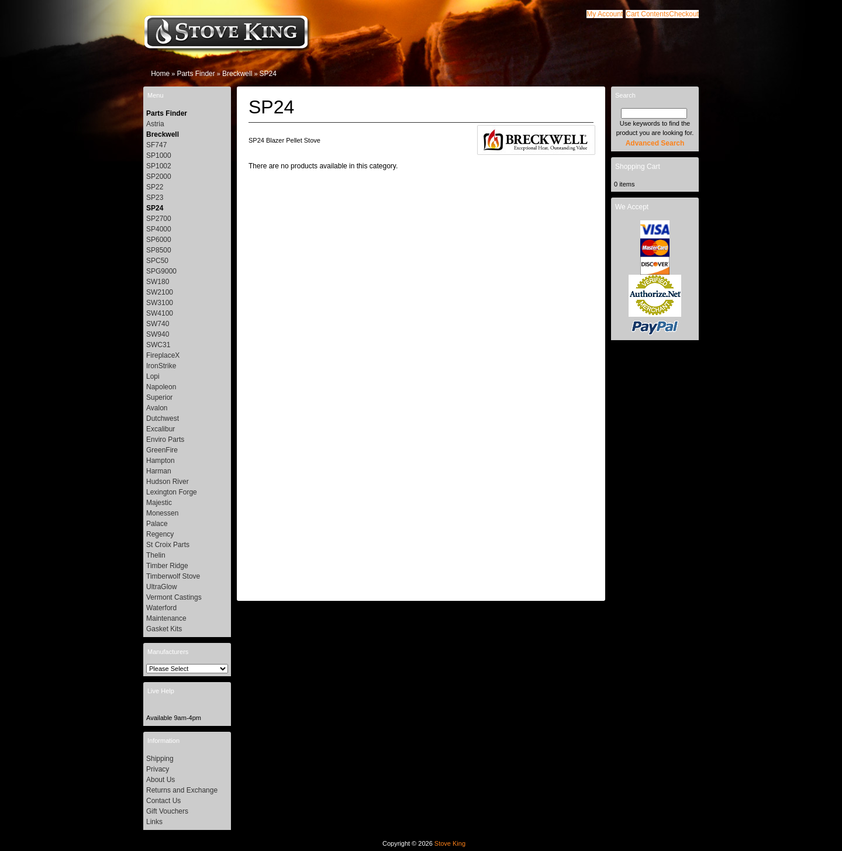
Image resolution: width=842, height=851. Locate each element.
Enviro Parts (165, 439)
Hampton (160, 460)
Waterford (161, 608)
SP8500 (158, 250)
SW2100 (159, 292)
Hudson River (167, 482)
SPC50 (157, 261)
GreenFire (162, 450)
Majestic (159, 503)
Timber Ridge (167, 566)
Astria (155, 124)
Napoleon (161, 387)
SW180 (157, 282)
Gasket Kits (164, 629)
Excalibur (160, 429)
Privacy (157, 769)
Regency (160, 534)
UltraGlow (161, 587)
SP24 (268, 74)
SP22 (154, 187)
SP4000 (158, 229)
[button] (647, 14)
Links (154, 822)
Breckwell (237, 74)
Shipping (160, 759)
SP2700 (158, 219)
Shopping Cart (637, 166)
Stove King (449, 843)
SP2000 (158, 176)
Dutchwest (162, 418)
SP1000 (158, 155)
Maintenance (166, 618)
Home (160, 74)
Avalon (156, 408)
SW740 (157, 324)
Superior (159, 397)
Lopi (153, 376)
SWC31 (158, 345)
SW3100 (159, 303)
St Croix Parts (167, 545)
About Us (160, 780)
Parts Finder (196, 74)
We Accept (631, 207)
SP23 (154, 197)
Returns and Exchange (182, 790)
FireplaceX (163, 355)
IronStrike (161, 366)
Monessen (162, 513)
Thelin (155, 555)
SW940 (157, 334)
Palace (157, 524)
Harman (158, 471)
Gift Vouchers (167, 811)
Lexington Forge (171, 492)
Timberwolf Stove (173, 576)
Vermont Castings (174, 597)
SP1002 (158, 166)
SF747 (156, 145)
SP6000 (158, 240)
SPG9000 (161, 271)
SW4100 (159, 313)
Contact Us (163, 801)
